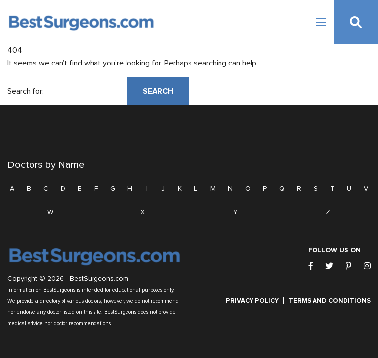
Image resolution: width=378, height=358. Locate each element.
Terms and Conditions (330, 301)
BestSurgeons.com (99, 279)
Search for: (25, 91)
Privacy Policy (252, 301)
